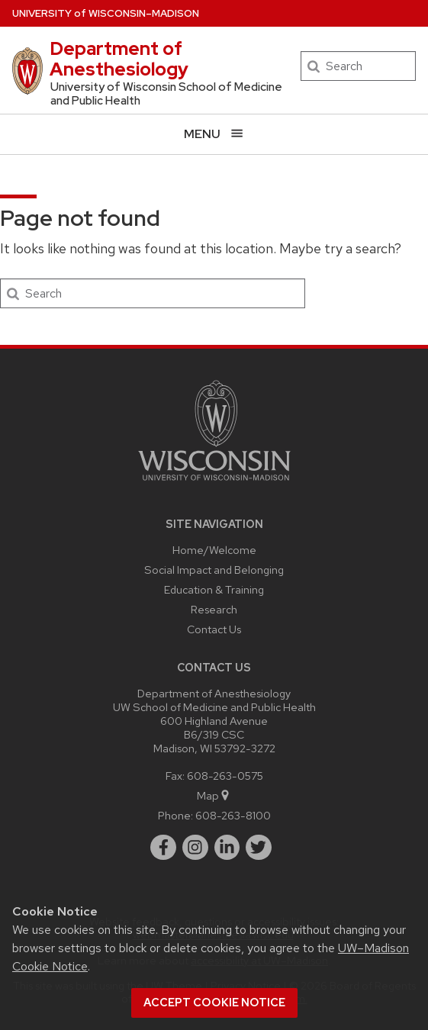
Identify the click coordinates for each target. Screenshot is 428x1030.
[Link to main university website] (214, 483)
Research (214, 609)
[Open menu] (214, 134)
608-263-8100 (233, 815)
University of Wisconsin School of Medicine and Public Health (166, 93)
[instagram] (195, 848)
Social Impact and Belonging (214, 569)
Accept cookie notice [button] (214, 1002)
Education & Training (214, 589)
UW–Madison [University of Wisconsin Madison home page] (105, 13)
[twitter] (259, 848)
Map (214, 795)
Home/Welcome (214, 549)
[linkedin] (227, 848)
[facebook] (163, 848)
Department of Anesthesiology (119, 58)
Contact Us (214, 629)
